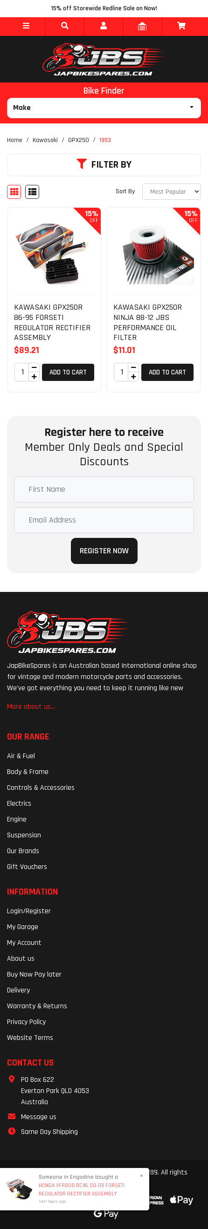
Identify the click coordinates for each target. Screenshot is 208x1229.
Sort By (125, 191)
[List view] (32, 192)
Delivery (18, 990)
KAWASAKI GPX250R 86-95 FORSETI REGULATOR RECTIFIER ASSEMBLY (52, 322)
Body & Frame (28, 772)
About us (21, 959)
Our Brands (23, 851)
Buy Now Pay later (34, 974)
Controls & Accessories (41, 788)
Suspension (24, 835)
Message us (38, 1117)
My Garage (22, 927)
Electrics (19, 803)
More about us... (31, 707)
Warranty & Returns (37, 1006)
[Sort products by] (171, 191)
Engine (17, 819)
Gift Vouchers (27, 867)
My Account (24, 943)
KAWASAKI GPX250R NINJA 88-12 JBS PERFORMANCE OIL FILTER (147, 322)
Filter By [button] (104, 165)
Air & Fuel (21, 756)
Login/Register (29, 911)
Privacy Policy (26, 1022)
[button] (26, 26)
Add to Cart (68, 372)
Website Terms (30, 1038)
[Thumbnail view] (14, 192)
